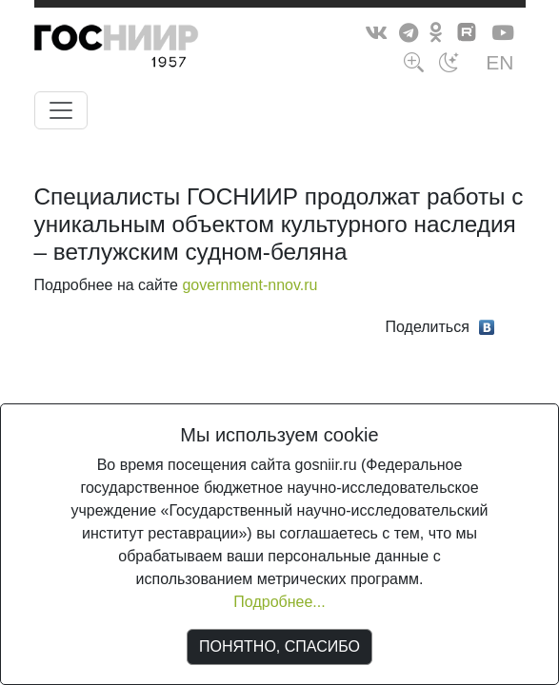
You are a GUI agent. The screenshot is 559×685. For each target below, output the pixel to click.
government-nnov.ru (249, 285)
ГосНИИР (151, 49)
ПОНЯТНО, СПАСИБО (279, 646)
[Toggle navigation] (61, 110)
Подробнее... (279, 602)
